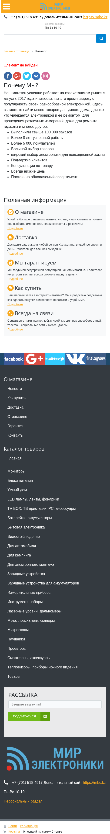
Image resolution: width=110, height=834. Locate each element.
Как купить (16, 398)
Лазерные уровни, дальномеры (34, 611)
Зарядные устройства (26, 574)
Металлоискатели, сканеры (31, 620)
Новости (14, 389)
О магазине (17, 417)
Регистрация (29, 826)
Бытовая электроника (26, 527)
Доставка (15, 407)
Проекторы (17, 648)
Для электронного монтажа (30, 564)
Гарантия (15, 426)
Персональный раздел (23, 801)
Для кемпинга (19, 555)
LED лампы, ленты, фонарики (33, 499)
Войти (12, 826)
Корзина (14, 831)
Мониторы (16, 471)
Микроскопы (18, 630)
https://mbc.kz (95, 16)
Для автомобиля (21, 546)
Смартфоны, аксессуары (28, 658)
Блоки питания (20, 481)
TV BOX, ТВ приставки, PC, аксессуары (41, 509)
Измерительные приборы (29, 592)
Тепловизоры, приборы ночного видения (42, 667)
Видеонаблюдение (23, 537)
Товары (13, 676)
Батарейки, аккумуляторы (29, 518)
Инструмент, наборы (25, 602)
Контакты (15, 435)
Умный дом (17, 490)
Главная (14, 458)
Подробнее (15, 228)
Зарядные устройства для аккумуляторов (43, 583)
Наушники (16, 639)
